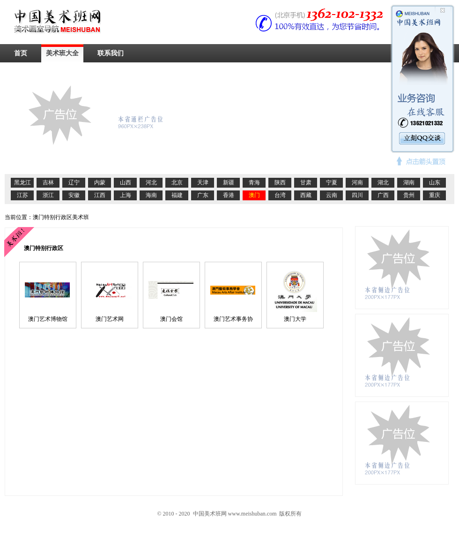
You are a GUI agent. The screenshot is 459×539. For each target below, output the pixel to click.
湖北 (383, 182)
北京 (177, 182)
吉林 (48, 182)
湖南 (409, 182)
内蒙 (99, 182)
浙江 (48, 195)
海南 (151, 195)
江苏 (22, 195)
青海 (254, 182)
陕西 (280, 182)
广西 (383, 195)
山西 (125, 182)
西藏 (305, 195)
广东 (202, 195)
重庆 (434, 195)
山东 (434, 182)
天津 (202, 182)
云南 (331, 195)
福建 (177, 195)
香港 (228, 195)
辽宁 (74, 182)
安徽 (74, 195)
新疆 (228, 182)
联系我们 (110, 53)
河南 (357, 182)
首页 (20, 53)
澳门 (254, 195)
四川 (357, 195)
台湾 (280, 195)
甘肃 (305, 182)
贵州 (409, 195)
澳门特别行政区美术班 (61, 217)
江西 (99, 195)
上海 (125, 195)
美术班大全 (62, 53)
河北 (151, 182)
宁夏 (331, 182)
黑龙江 (22, 182)
